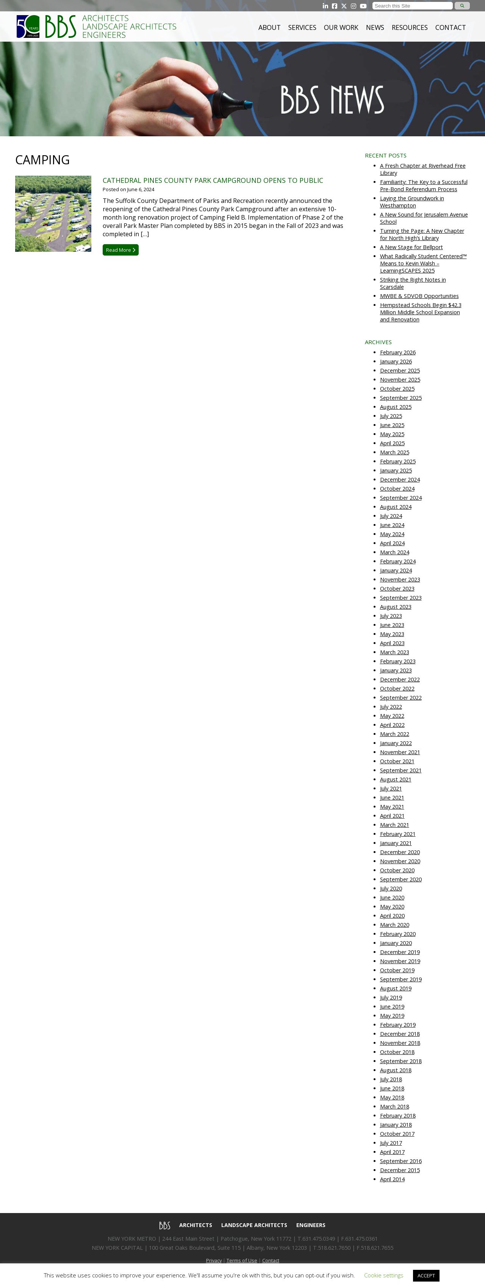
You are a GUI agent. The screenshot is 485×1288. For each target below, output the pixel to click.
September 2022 (401, 697)
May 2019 (392, 1015)
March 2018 (394, 1106)
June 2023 (392, 624)
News (375, 27)
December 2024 (400, 479)
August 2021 (395, 779)
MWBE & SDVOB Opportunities (419, 295)
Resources (410, 27)
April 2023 (392, 643)
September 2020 (401, 879)
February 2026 (398, 352)
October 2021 (397, 761)
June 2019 (392, 1006)
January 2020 (396, 943)
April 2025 (392, 443)
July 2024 (391, 515)
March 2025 (394, 452)
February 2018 (398, 1115)
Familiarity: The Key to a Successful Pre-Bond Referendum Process (424, 185)
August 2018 (395, 1070)
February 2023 (398, 661)
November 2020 (400, 861)
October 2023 (397, 588)
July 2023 (391, 615)
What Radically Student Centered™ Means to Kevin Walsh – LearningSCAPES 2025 (423, 263)
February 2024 (398, 561)
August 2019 (395, 988)
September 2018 (401, 1061)
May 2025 (392, 434)
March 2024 (394, 552)
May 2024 (392, 534)
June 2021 (392, 797)
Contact (450, 27)
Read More (120, 249)
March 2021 (394, 824)
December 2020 (400, 852)
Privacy (214, 1260)
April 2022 (392, 724)
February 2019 (398, 1024)
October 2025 (397, 388)
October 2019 (397, 970)
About (269, 27)
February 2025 (398, 461)
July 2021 (391, 788)
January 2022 (396, 743)
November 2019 (400, 961)
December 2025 (400, 370)
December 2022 (400, 679)
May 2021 (392, 806)
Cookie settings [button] (384, 1275)
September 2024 (401, 497)
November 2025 (400, 379)
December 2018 (400, 1033)
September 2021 (401, 770)
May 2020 (392, 906)
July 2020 (391, 888)
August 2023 (395, 606)
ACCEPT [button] (426, 1275)
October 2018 (397, 1052)
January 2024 (396, 570)
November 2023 (400, 579)
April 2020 (392, 915)
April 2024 (392, 543)
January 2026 (396, 361)
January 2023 (396, 670)
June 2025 (392, 425)
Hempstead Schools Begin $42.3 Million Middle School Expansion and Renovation (421, 312)
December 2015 (400, 1170)
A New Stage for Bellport (411, 247)
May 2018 (392, 1097)
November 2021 (400, 752)
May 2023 (392, 634)
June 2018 (392, 1088)
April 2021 (392, 815)
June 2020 (392, 897)
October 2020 (397, 870)
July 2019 (391, 997)
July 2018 (391, 1079)
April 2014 (392, 1179)
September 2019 (401, 979)
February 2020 (398, 933)
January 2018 (396, 1124)
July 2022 (391, 706)
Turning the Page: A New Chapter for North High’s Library (422, 234)
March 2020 (394, 924)
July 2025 (391, 415)
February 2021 (398, 833)
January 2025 (396, 470)
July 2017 (391, 1142)
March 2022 (394, 734)
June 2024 (392, 525)
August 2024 (395, 506)
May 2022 (392, 715)
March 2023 (394, 652)
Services (302, 27)
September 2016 (401, 1161)
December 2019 (400, 952)
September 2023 (401, 597)
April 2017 (392, 1151)
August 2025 (395, 406)
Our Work (341, 27)
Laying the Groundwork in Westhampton (412, 202)
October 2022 (397, 688)
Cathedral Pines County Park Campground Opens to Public (213, 180)
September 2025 (401, 397)
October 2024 (397, 488)
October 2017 (397, 1133)
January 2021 (396, 843)
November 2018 (400, 1042)
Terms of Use (242, 1260)
